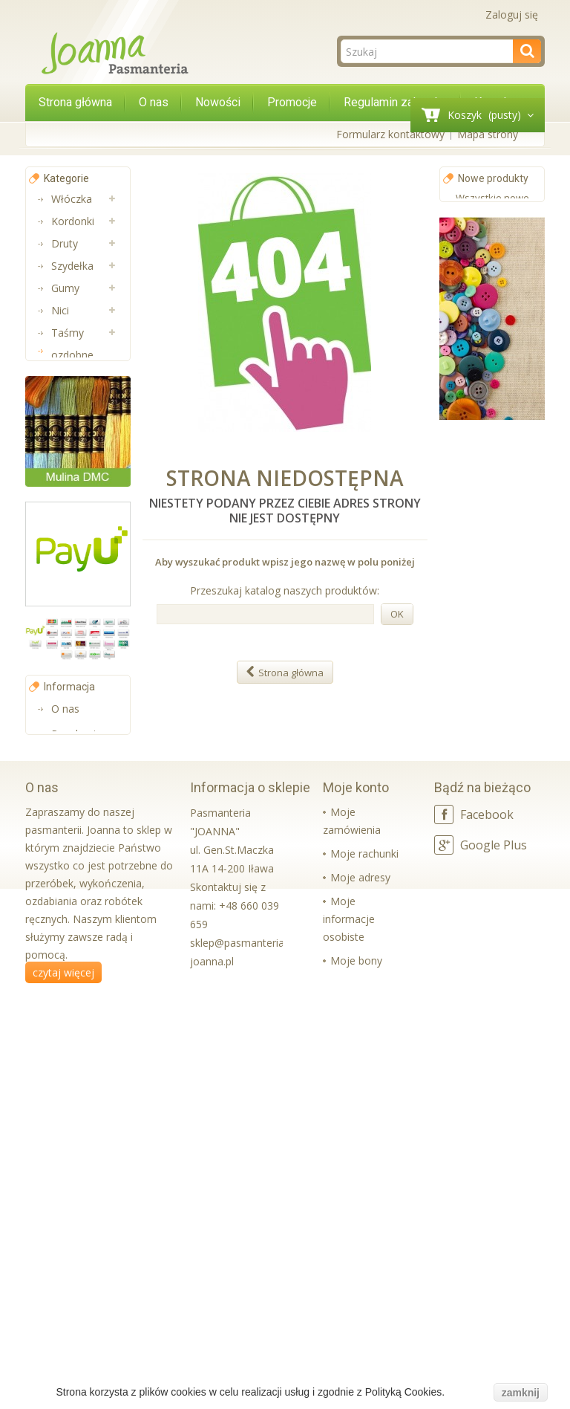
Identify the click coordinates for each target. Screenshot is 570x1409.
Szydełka (72, 266)
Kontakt (70, 1124)
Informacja (69, 1034)
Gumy (65, 288)
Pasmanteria (81, 511)
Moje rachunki (364, 1263)
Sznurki (68, 689)
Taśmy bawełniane (78, 477)
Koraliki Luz (78, 667)
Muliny (66, 533)
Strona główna (75, 102)
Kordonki (72, 221)
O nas (153, 102)
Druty (64, 243)
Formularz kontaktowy (390, 134)
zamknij (521, 1393)
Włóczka (71, 199)
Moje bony (356, 1370)
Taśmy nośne (67, 433)
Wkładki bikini (83, 645)
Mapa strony (487, 134)
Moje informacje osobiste (349, 1328)
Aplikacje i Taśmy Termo (75, 600)
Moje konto (356, 1197)
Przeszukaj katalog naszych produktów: (284, 590)
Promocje (292, 102)
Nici (60, 310)
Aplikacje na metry (79, 388)
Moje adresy (360, 1287)
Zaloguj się (511, 14)
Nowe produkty (493, 178)
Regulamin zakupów (396, 102)
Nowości (217, 102)
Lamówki (73, 555)
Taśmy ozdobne (72, 343)
